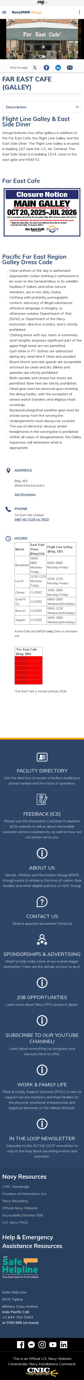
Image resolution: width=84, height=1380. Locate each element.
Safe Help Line (14, 1292)
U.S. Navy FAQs (15, 1222)
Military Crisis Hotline (20, 1306)
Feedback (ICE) (42, 814)
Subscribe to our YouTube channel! (42, 1038)
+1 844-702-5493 (17, 1317)
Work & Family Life (42, 1084)
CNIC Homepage (15, 1186)
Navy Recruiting (15, 1201)
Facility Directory (42, 771)
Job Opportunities (42, 997)
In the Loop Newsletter (42, 1138)
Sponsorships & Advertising (42, 954)
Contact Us (42, 916)
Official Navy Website (20, 1208)
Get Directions (25, 494)
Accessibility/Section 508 (22, 1215)
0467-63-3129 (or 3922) (32, 519)
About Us (42, 868)
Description (16, 107)
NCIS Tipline (12, 1299)
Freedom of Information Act (24, 1193)
